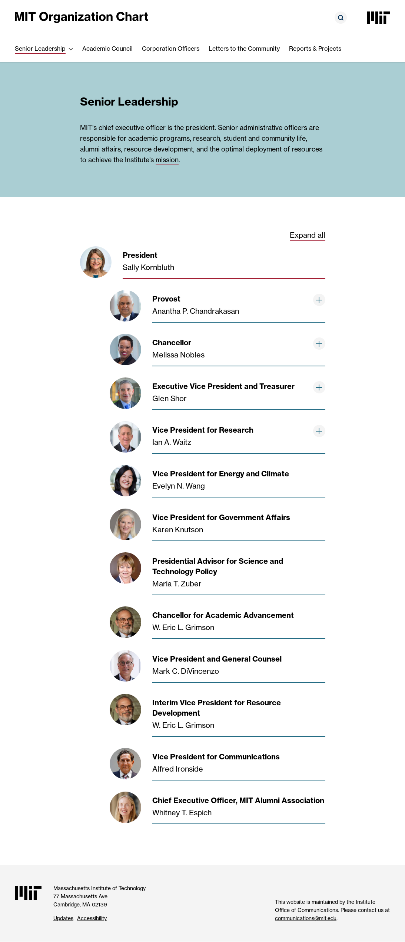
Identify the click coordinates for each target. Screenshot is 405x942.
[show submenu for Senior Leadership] (71, 48)
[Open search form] (341, 17)
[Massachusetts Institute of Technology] (378, 17)
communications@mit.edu (305, 918)
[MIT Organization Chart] (81, 17)
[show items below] (319, 300)
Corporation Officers (170, 48)
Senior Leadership (40, 48)
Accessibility (92, 918)
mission (167, 160)
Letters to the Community (244, 48)
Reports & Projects (315, 48)
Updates (63, 918)
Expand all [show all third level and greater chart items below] (307, 235)
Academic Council (107, 48)
